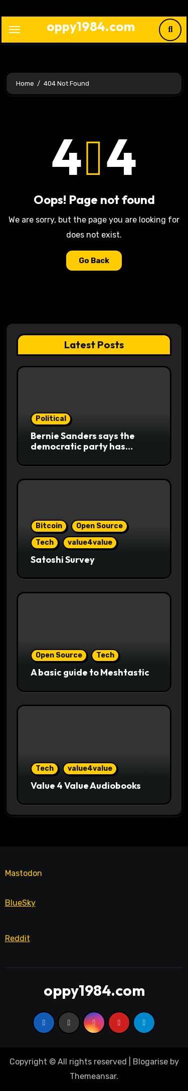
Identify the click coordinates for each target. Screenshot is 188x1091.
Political (51, 418)
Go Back (94, 260)
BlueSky (20, 903)
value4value (90, 542)
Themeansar (93, 1076)
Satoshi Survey (63, 559)
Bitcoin (49, 526)
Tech (45, 542)
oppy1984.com (91, 26)
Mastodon (23, 873)
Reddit (17, 938)
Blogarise (150, 1061)
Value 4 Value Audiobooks (86, 785)
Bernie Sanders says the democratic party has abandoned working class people (87, 452)
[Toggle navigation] (15, 30)
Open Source (99, 526)
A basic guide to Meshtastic (90, 672)
